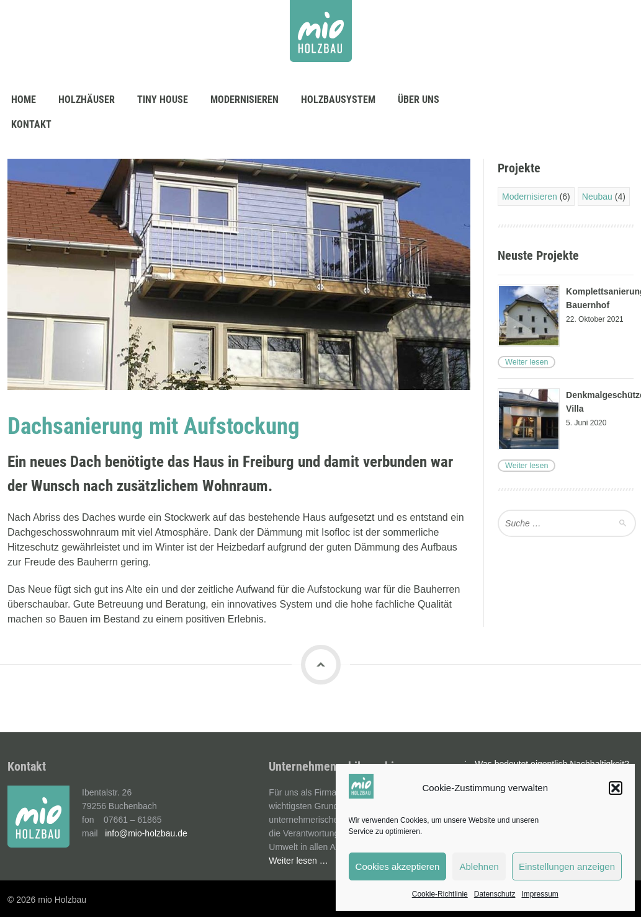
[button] (615, 788)
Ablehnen (478, 866)
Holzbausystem (338, 99)
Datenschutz (495, 894)
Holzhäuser (86, 99)
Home (23, 99)
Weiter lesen (525, 362)
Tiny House (162, 99)
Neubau (597, 197)
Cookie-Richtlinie (440, 894)
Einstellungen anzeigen (567, 866)
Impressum (539, 894)
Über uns (418, 99)
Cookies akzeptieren (398, 866)
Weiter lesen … (298, 861)
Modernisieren (244, 99)
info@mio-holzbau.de (146, 833)
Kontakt (31, 124)
